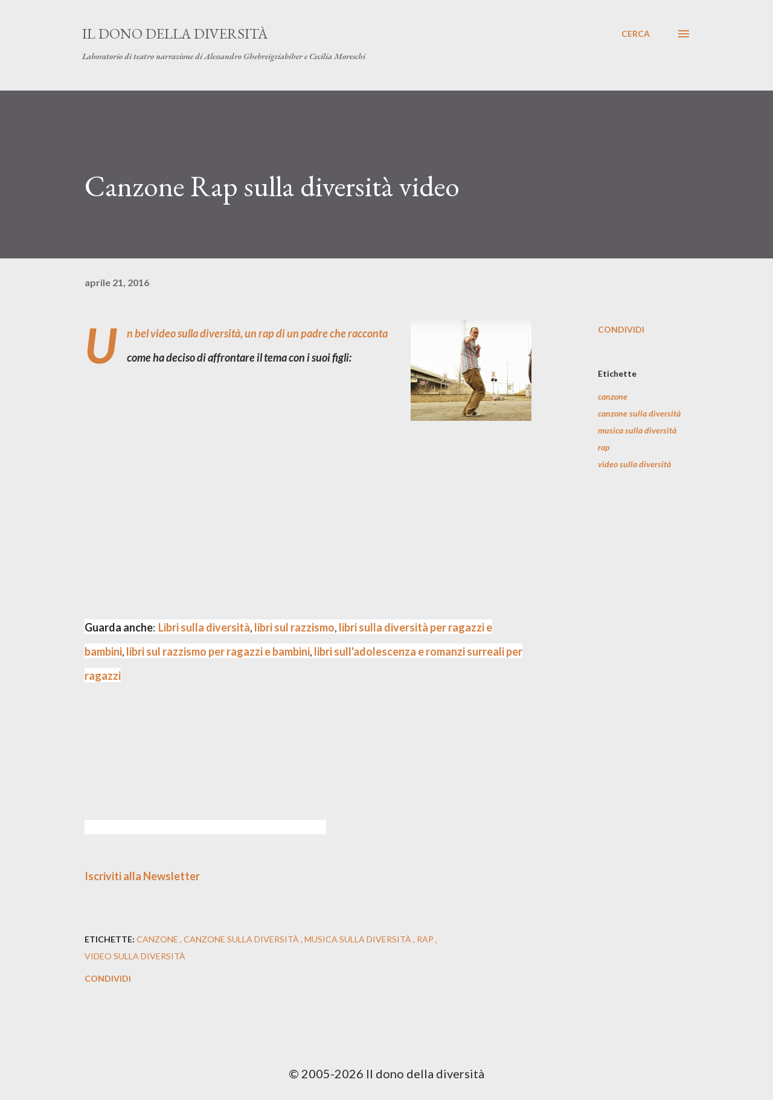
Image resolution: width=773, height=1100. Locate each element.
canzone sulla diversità (639, 413)
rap (603, 447)
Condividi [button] (621, 329)
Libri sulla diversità (204, 627)
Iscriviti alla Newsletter (142, 876)
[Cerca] (635, 34)
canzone (612, 396)
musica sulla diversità (637, 430)
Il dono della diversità (175, 33)
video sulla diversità (634, 464)
